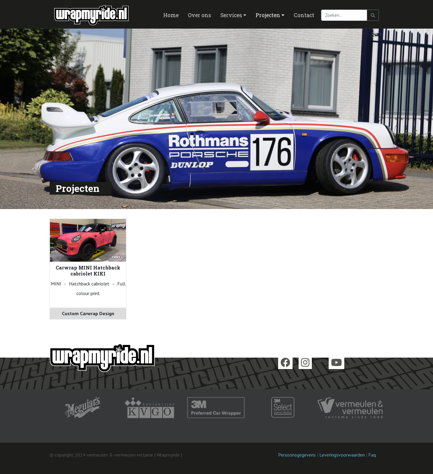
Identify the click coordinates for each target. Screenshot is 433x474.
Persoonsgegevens (297, 455)
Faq (372, 455)
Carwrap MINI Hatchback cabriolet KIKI (88, 270)
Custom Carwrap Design (88, 313)
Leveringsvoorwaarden (342, 455)
